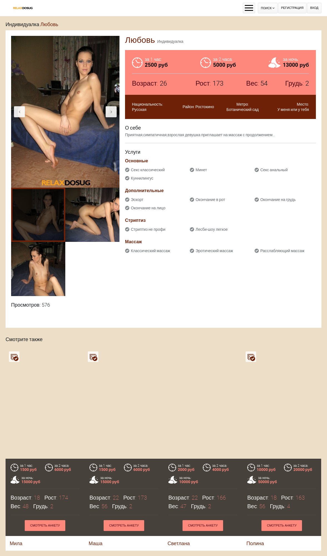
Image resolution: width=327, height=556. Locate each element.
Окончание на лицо (148, 208)
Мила (16, 543)
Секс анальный (274, 170)
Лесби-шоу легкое (212, 229)
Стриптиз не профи (148, 229)
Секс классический (148, 170)
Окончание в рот (210, 199)
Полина (255, 543)
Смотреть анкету (45, 525)
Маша (96, 543)
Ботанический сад (242, 109)
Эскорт (137, 199)
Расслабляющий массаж (282, 251)
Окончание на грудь (278, 199)
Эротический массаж (214, 251)
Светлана (179, 543)
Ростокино (204, 107)
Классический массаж (150, 251)
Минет (201, 170)
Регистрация (292, 8)
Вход (314, 8)
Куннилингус (142, 178)
